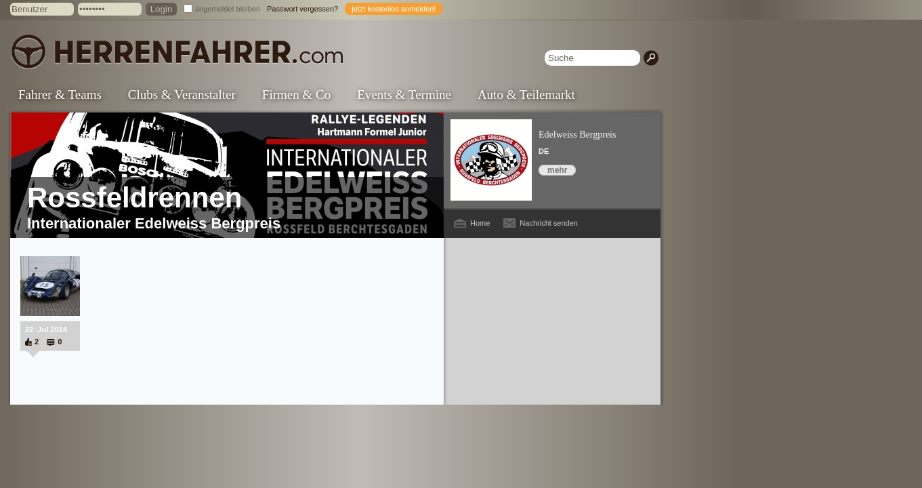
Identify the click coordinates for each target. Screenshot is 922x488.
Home (480, 223)
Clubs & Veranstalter (182, 94)
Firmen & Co (296, 94)
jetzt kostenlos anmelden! (394, 9)
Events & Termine (404, 94)
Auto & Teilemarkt (526, 94)
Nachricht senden (549, 223)
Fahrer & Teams (60, 94)
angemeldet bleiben (227, 9)
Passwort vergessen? (302, 9)
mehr (557, 170)
